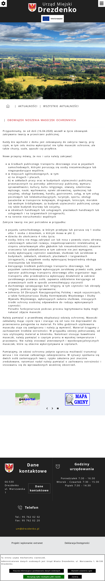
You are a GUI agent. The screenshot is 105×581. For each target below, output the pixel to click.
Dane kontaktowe (39, 488)
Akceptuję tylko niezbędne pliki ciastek (44, 577)
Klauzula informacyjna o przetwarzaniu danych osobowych (36, 571)
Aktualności (27, 106)
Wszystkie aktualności (61, 106)
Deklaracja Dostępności (77, 542)
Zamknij (75, 577)
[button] (47, 408)
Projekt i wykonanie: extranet (27, 542)
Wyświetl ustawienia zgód (81, 571)
